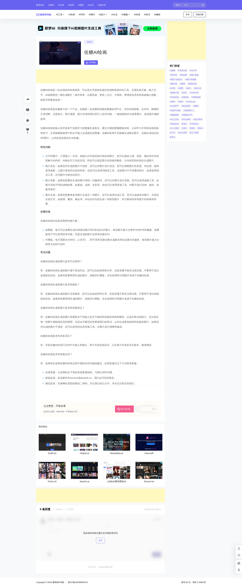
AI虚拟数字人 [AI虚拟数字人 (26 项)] (188, 110)
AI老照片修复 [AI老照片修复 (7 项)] (175, 110)
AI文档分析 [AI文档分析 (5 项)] (194, 93)
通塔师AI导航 (58, 582)
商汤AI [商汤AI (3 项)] (184, 124)
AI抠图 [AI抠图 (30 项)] (180, 88)
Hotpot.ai (84, 453)
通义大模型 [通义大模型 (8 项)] (194, 133)
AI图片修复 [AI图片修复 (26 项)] (194, 75)
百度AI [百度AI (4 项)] (184, 128)
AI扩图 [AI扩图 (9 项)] (172, 88)
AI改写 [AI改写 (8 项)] (184, 93)
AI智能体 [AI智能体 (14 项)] (185, 97)
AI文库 (61, 5)
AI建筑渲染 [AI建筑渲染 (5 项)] (192, 84)
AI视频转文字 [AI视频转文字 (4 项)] (187, 115)
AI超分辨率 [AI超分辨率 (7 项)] (197, 119)
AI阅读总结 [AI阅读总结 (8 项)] (174, 124)
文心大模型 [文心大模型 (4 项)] (174, 128)
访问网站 (91, 62)
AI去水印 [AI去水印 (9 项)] (193, 70)
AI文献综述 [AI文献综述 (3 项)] (174, 97)
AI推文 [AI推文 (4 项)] (188, 88)
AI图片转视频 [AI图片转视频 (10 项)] (190, 79)
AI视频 (125, 14)
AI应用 (71, 5)
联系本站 (40, 5)
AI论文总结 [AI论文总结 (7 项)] (174, 119)
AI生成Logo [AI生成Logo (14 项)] (190, 102)
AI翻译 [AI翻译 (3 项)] (195, 106)
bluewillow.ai (116, 453)
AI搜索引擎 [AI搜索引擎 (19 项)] (174, 93)
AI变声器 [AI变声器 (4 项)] (173, 75)
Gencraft (148, 453)
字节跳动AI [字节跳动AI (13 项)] (194, 124)
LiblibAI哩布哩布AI (116, 481)
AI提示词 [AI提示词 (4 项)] (197, 88)
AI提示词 (102, 5)
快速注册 (199, 14)
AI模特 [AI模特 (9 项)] (172, 102)
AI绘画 (89, 42)
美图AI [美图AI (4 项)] (192, 128)
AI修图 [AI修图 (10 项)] (172, 70)
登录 (188, 14)
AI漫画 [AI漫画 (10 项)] (180, 102)
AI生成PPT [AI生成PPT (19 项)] (174, 106)
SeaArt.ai (84, 481)
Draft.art (52, 453)
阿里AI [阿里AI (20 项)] (172, 137)
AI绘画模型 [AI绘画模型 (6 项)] (185, 106)
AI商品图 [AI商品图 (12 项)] (183, 75)
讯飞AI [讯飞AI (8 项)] (172, 133)
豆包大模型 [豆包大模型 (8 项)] (182, 133)
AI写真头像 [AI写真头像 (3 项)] (182, 70)
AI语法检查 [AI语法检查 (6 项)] (186, 119)
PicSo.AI (52, 481)
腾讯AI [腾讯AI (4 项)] (200, 128)
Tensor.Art (149, 481)
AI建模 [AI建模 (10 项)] (182, 84)
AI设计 (103, 14)
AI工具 (60, 14)
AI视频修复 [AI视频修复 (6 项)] (174, 115)
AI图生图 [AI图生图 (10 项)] (173, 84)
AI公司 (91, 5)
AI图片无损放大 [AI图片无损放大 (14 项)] (176, 79)
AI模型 (81, 5)
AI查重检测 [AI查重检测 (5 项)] (195, 97)
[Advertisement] (100, 76)
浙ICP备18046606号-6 (78, 582)
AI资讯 (51, 5)
